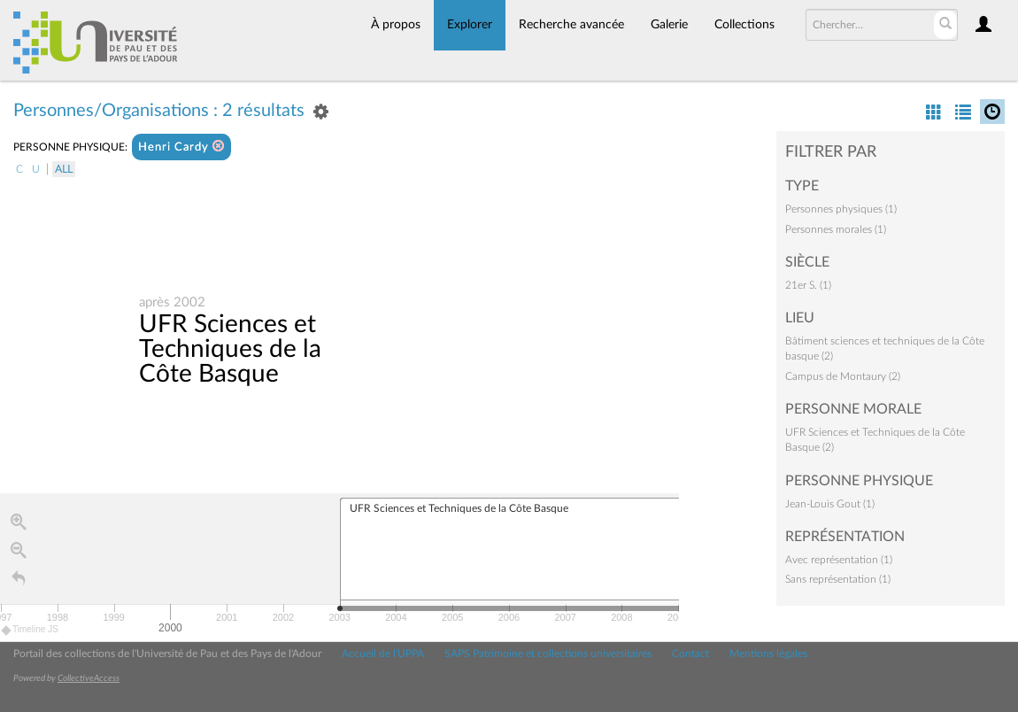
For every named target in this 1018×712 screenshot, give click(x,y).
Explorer (469, 25)
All (64, 169)
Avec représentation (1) (838, 559)
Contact (690, 653)
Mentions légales (768, 653)
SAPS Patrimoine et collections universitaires (548, 653)
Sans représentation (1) (838, 579)
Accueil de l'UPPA (383, 653)
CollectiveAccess (89, 678)
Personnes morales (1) (835, 229)
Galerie (669, 25)
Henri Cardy (181, 146)
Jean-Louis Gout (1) (830, 504)
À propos (395, 25)
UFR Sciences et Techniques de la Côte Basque (230, 350)
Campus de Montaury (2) (842, 376)
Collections (744, 25)
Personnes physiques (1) (841, 209)
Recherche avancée (571, 25)
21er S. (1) (808, 285)
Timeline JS (30, 632)
